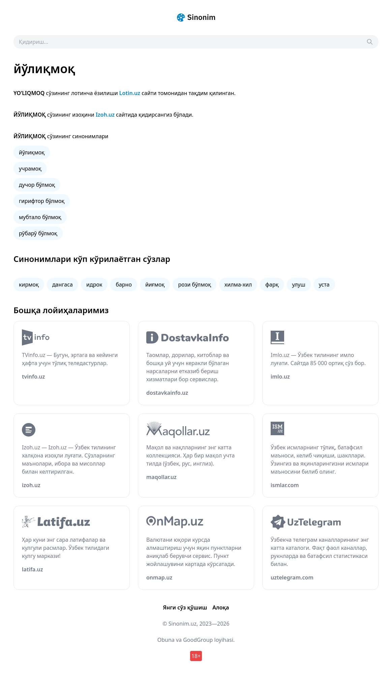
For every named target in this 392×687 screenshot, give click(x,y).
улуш (298, 284)
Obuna (166, 640)
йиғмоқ (155, 284)
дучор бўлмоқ (37, 184)
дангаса (62, 284)
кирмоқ (29, 284)
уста (324, 284)
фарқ (271, 284)
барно (124, 284)
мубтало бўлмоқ (40, 217)
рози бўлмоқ (194, 284)
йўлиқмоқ (31, 152)
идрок (94, 284)
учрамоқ (30, 168)
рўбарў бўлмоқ (38, 233)
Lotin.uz (129, 93)
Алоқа (220, 607)
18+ (196, 656)
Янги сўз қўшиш (185, 607)
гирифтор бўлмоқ (41, 201)
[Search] (370, 42)
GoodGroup (198, 640)
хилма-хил (238, 284)
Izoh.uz (105, 114)
